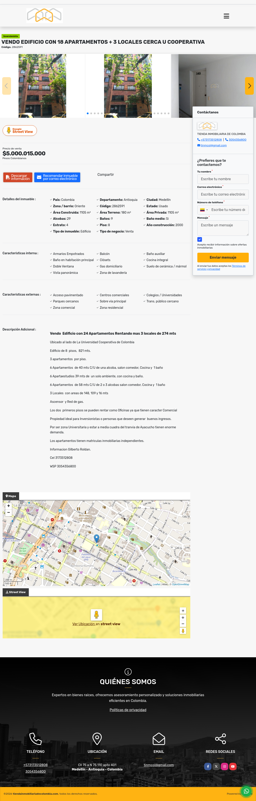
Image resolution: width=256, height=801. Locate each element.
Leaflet (156, 584)
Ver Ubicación (84, 624)
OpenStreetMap (180, 584)
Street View (20, 130)
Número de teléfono (211, 202)
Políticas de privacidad (128, 710)
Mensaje (203, 217)
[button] (88, 113)
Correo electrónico (210, 187)
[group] (42, 86)
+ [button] (8, 506)
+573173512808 (211, 139)
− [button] (8, 513)
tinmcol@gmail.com (214, 145)
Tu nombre (205, 171)
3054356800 (237, 139)
